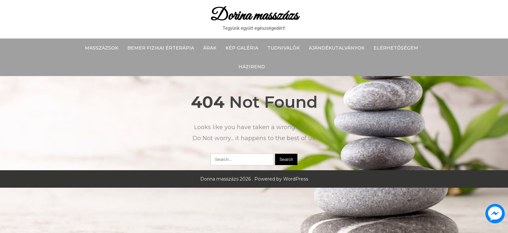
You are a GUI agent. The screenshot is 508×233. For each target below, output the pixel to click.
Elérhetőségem (396, 48)
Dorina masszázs (254, 16)
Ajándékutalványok (336, 48)
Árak (209, 48)
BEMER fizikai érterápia (160, 48)
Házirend (251, 67)
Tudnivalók (283, 48)
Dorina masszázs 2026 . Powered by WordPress (254, 179)
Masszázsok (101, 48)
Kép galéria (241, 48)
